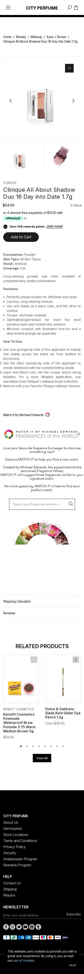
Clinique (10, 183)
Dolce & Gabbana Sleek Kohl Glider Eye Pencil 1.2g (63, 713)
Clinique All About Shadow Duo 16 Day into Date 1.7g (40, 41)
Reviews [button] (9, 613)
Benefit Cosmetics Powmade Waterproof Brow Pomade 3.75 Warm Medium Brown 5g (19, 722)
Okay (72, 965)
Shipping (10, 889)
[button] (42, 415)
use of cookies (23, 960)
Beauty (21, 37)
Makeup (36, 37)
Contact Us (12, 883)
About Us (10, 822)
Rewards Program (17, 865)
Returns (9, 895)
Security (9, 853)
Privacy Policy (14, 847)
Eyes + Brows (56, 37)
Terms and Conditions (20, 841)
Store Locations (15, 834)
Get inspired (12, 828)
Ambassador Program (20, 859)
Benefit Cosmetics (18, 709)
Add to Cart (21, 237)
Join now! (54, 226)
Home (7, 37)
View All (42, 758)
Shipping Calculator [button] (17, 601)
